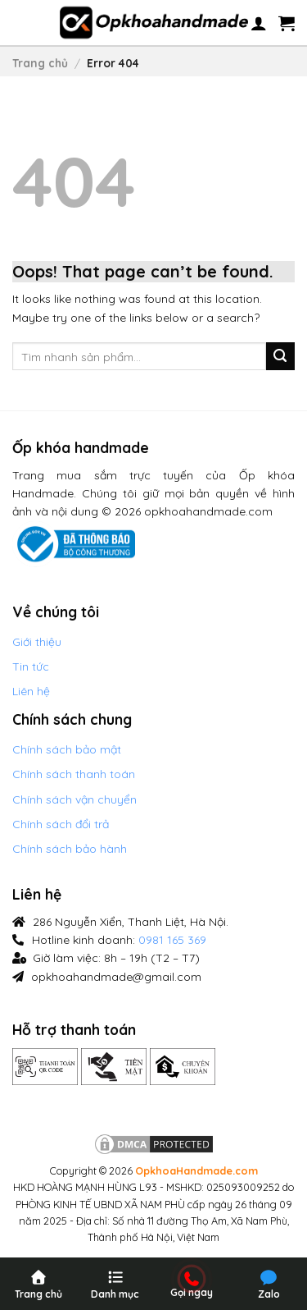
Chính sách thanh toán (73, 774)
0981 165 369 (172, 939)
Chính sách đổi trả (60, 824)
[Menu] (32, 23)
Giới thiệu (36, 641)
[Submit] (280, 356)
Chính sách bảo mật (66, 749)
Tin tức (30, 666)
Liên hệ (31, 691)
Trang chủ (40, 63)
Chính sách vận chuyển (74, 799)
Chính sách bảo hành (69, 848)
